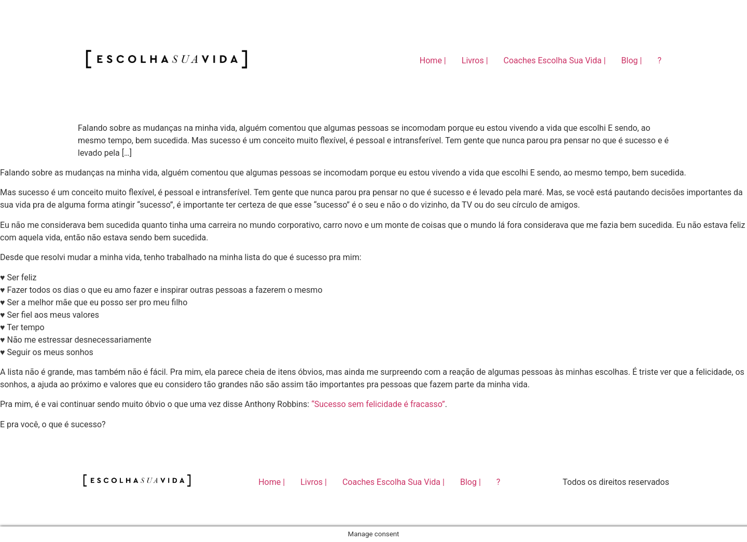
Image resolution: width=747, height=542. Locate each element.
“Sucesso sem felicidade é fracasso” (378, 404)
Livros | (475, 60)
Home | (433, 60)
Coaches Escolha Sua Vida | (555, 60)
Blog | (631, 60)
